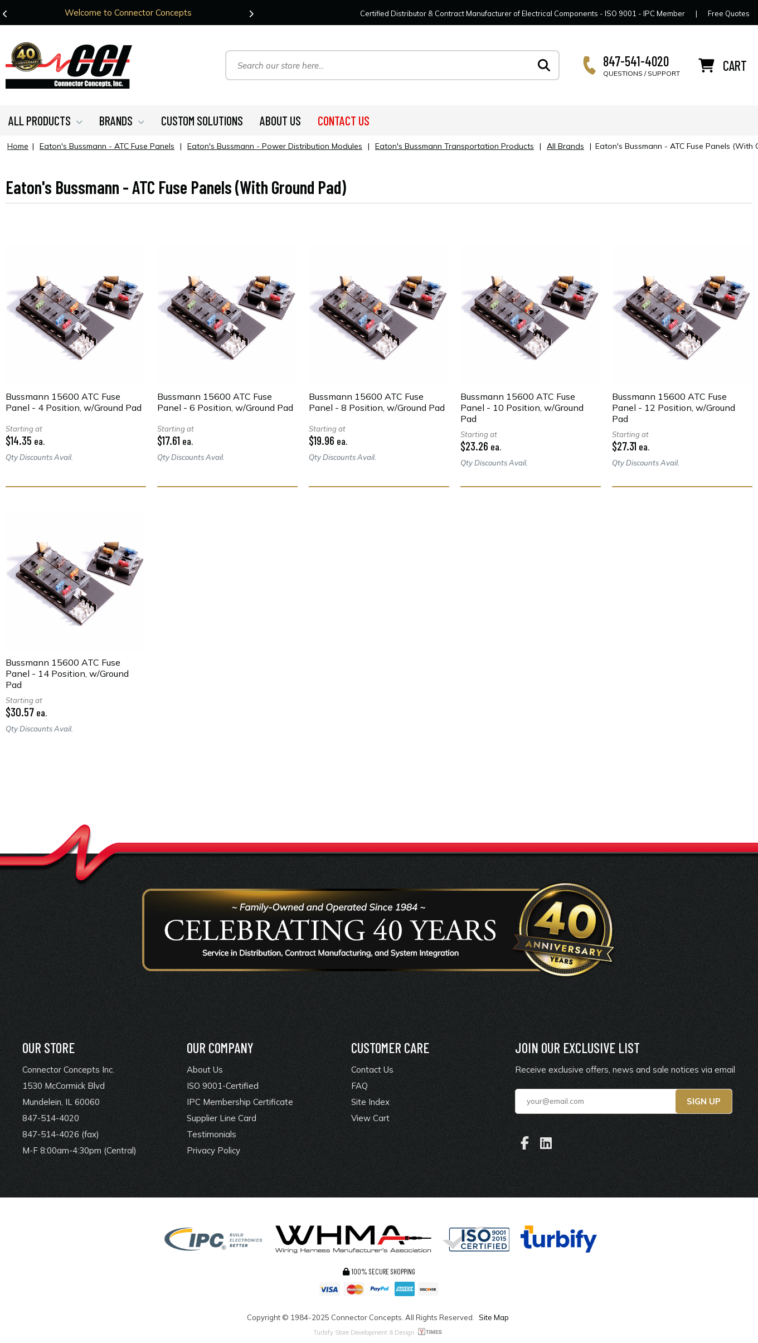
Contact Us (372, 1069)
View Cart (370, 1118)
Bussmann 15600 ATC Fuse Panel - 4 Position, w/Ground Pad (74, 402)
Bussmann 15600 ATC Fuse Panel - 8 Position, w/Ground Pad (377, 402)
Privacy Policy (213, 1150)
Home (17, 146)
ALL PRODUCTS (45, 120)
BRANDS (121, 120)
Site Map (494, 1317)
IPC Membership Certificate (240, 1102)
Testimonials (211, 1134)
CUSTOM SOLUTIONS (202, 120)
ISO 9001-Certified (223, 1085)
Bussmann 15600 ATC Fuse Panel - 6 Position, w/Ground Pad (225, 402)
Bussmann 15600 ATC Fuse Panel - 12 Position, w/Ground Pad (673, 407)
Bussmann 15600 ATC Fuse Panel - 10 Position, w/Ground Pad (522, 407)
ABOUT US (280, 120)
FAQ (359, 1085)
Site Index (370, 1102)
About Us (205, 1069)
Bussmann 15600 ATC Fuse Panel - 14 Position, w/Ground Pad (67, 673)
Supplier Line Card (221, 1118)
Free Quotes (729, 13)
